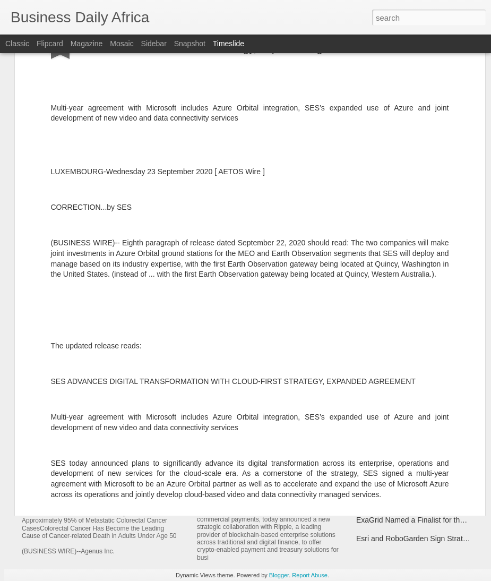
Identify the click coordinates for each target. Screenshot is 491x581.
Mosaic (121, 43)
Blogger (279, 575)
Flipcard (50, 43)
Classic (17, 43)
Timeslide (228, 43)
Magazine (87, 43)
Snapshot (189, 43)
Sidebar (154, 43)
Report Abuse (310, 575)
